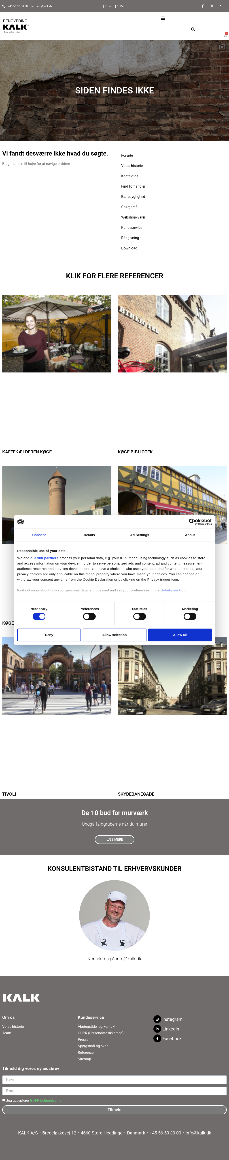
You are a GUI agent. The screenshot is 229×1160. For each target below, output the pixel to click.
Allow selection (114, 635)
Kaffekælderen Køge (27, 451)
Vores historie (132, 166)
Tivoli (9, 794)
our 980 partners (44, 558)
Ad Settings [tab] (139, 535)
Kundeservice (131, 227)
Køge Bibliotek (135, 451)
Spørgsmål (129, 207)
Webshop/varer (133, 217)
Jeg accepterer (33, 1100)
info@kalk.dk (128, 958)
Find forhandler (133, 186)
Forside (127, 155)
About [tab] (190, 535)
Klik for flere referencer (114, 276)
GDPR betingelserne (45, 1100)
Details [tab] (89, 535)
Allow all (180, 635)
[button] (163, 18)
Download (129, 248)
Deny (49, 635)
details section (173, 590)
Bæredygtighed (133, 197)
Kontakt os (129, 176)
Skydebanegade (136, 794)
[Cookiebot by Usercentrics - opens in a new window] (192, 522)
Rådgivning (130, 238)
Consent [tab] (39, 535)
